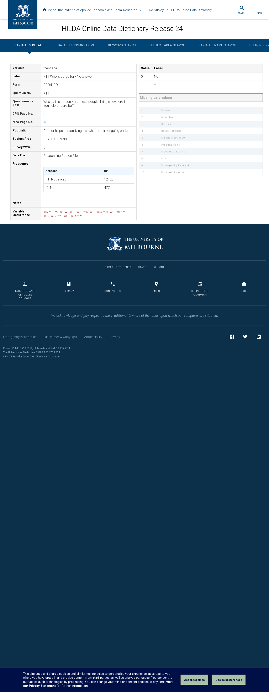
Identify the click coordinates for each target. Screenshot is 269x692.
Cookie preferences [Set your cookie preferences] (229, 679)
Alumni (159, 267)
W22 (66, 216)
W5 (45, 212)
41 (45, 114)
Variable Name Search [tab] (217, 45)
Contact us (112, 286)
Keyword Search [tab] (122, 45)
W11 (79, 212)
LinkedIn (259, 337)
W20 (53, 216)
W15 (106, 212)
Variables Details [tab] (30, 45)
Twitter (245, 337)
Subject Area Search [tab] (167, 45)
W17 (119, 212)
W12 (86, 212)
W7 (56, 212)
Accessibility (93, 337)
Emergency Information (20, 337)
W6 (51, 212)
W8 (61, 212)
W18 (125, 212)
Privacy (115, 337)
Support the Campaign (200, 288)
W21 (60, 216)
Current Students (118, 267)
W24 (80, 216)
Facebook (232, 337)
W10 (72, 212)
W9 (66, 212)
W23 (73, 216)
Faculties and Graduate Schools (25, 290)
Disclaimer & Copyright (60, 337)
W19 (46, 216)
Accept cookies (194, 679)
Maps (156, 286)
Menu (260, 10)
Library (69, 286)
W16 (112, 212)
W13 (92, 212)
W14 (99, 212)
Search (242, 10)
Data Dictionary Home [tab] (76, 45)
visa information (49, 356)
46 (45, 122)
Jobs (244, 286)
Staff (142, 267)
